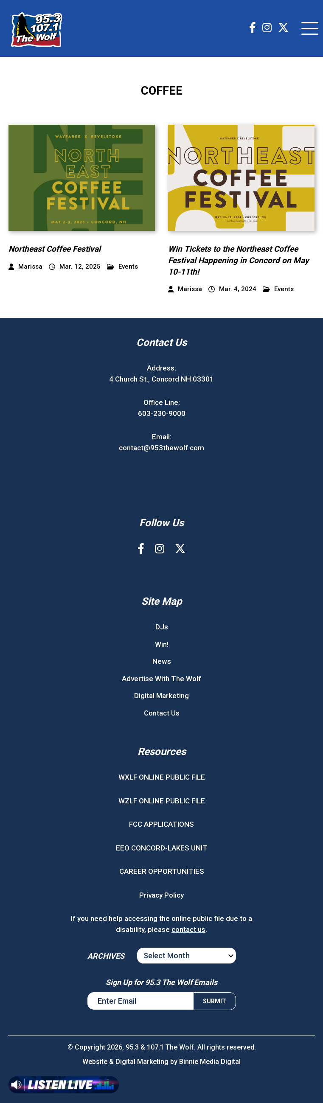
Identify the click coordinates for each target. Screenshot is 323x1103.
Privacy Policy (161, 895)
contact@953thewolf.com (161, 447)
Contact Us (162, 713)
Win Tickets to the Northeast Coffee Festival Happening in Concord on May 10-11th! (238, 260)
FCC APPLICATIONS (161, 824)
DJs (161, 627)
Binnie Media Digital (210, 1062)
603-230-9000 (161, 413)
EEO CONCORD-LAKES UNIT (162, 848)
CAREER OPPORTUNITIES (161, 871)
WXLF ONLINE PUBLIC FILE (161, 777)
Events (122, 267)
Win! (162, 644)
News (161, 661)
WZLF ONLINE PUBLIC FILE (161, 801)
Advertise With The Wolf (161, 678)
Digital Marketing (161, 695)
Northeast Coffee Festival (54, 249)
